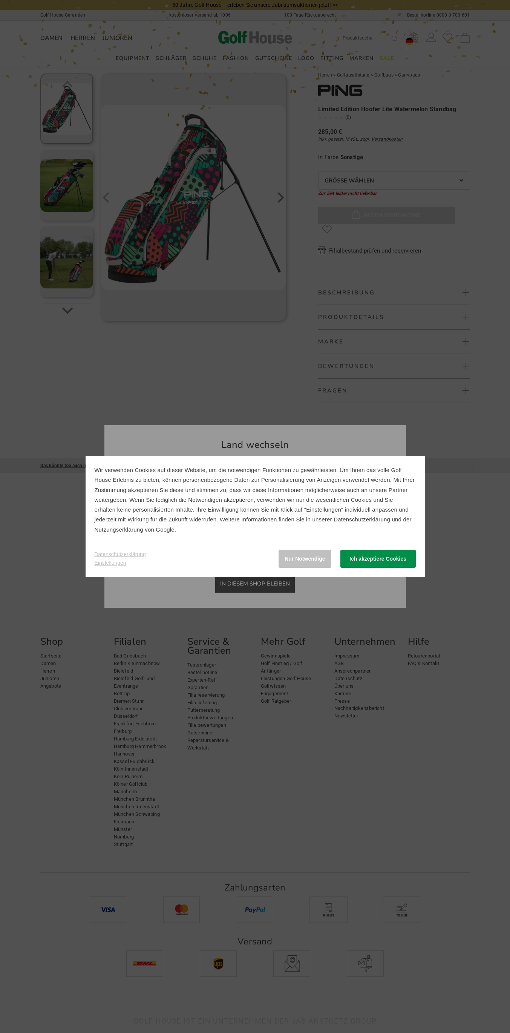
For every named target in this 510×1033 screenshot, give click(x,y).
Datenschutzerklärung (362, 519)
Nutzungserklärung (119, 529)
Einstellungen (110, 563)
